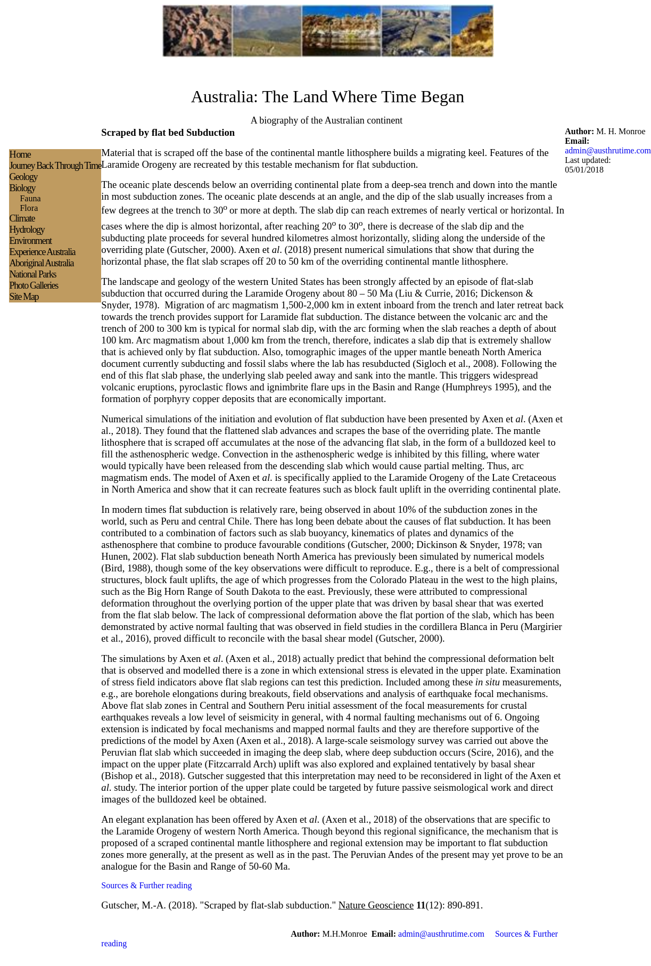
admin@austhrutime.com (608, 150)
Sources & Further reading (146, 885)
